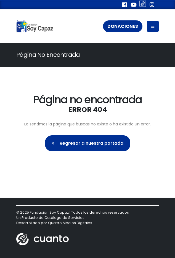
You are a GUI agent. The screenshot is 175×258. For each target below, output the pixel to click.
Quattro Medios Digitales (70, 223)
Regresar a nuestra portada (87, 143)
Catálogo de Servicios (64, 217)
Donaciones (122, 26)
